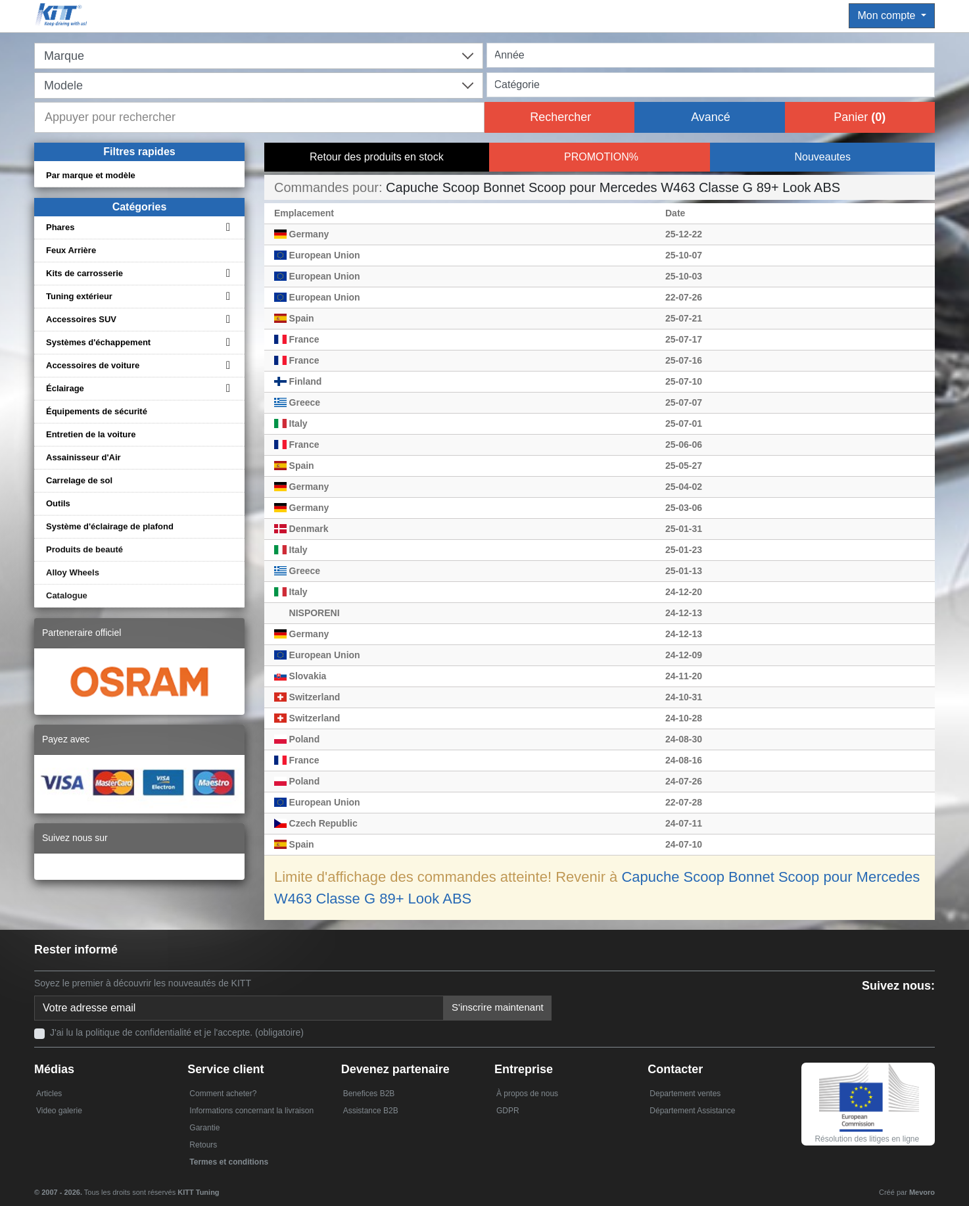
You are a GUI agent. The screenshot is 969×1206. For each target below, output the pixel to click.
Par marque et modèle (90, 175)
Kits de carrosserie (84, 273)
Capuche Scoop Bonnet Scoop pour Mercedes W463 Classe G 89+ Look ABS (613, 187)
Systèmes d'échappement (98, 342)
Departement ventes (685, 1093)
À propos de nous (527, 1093)
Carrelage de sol (79, 480)
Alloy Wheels (72, 572)
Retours (203, 1144)
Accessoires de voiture (92, 365)
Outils (58, 503)
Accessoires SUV (81, 319)
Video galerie (59, 1110)
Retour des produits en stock (377, 156)
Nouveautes (822, 156)
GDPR (507, 1110)
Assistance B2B (370, 1110)
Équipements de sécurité (96, 411)
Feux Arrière (71, 250)
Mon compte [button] (887, 15)
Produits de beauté (84, 549)
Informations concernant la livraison (251, 1110)
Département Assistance (692, 1110)
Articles (49, 1093)
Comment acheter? (222, 1093)
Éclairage (65, 388)
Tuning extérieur (79, 296)
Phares (60, 227)
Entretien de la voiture (91, 434)
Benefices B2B (369, 1093)
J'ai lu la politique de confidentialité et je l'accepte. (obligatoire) (177, 1032)
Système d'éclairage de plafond (110, 526)
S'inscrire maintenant (498, 1007)
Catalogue (66, 595)
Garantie (204, 1127)
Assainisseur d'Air (83, 457)
